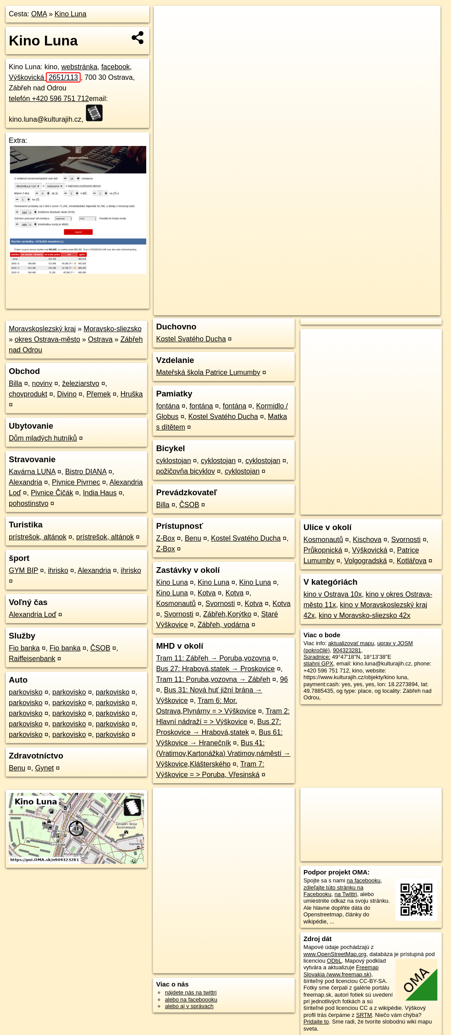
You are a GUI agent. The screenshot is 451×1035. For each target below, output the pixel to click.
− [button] (169, 34)
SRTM (364, 1015)
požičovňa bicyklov (185, 471)
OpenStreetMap (291, 308)
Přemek (98, 394)
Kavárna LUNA (32, 471)
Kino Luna (70, 14)
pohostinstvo (28, 503)
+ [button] (169, 20)
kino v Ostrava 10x (332, 594)
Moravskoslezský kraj (42, 329)
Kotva (207, 593)
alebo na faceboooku (191, 999)
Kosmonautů (176, 603)
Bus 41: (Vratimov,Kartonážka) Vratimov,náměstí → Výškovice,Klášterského (223, 753)
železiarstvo (80, 383)
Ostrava (100, 339)
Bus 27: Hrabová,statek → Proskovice (215, 669)
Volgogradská (365, 560)
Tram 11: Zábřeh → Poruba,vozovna (213, 658)
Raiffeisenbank (32, 658)
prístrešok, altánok (38, 537)
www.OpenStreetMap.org (334, 954)
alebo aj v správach (189, 1006)
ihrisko (58, 570)
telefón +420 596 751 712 (49, 98)
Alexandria (25, 482)
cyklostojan (173, 460)
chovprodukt (28, 394)
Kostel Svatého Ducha (191, 339)
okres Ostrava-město (47, 339)
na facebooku (364, 880)
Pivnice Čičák (52, 493)
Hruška (132, 394)
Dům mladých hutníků (43, 438)
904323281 (347, 650)
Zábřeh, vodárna (223, 624)
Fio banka (24, 648)
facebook (115, 67)
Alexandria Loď (32, 614)
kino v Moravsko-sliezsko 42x (364, 615)
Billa (15, 383)
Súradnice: (316, 657)
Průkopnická (322, 550)
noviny (42, 383)
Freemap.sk (336, 308)
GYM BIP (23, 570)
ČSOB (100, 648)
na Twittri (345, 894)
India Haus (100, 493)
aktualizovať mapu (351, 643)
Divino (66, 394)
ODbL (334, 960)
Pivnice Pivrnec (76, 482)
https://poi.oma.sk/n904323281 (402, 308)
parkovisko (25, 692)
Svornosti (220, 603)
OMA (39, 14)
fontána (167, 406)
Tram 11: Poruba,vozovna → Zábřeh (213, 679)
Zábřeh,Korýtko (227, 614)
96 (284, 679)
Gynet (44, 768)
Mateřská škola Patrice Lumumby (208, 372)
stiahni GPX (318, 663)
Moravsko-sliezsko (113, 329)
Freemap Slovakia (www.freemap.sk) (341, 970)
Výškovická (45, 77)
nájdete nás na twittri (190, 992)
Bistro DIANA (85, 471)
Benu (17, 768)
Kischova (367, 539)
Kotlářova (412, 560)
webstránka (79, 67)
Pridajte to (316, 1021)
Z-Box (165, 538)
